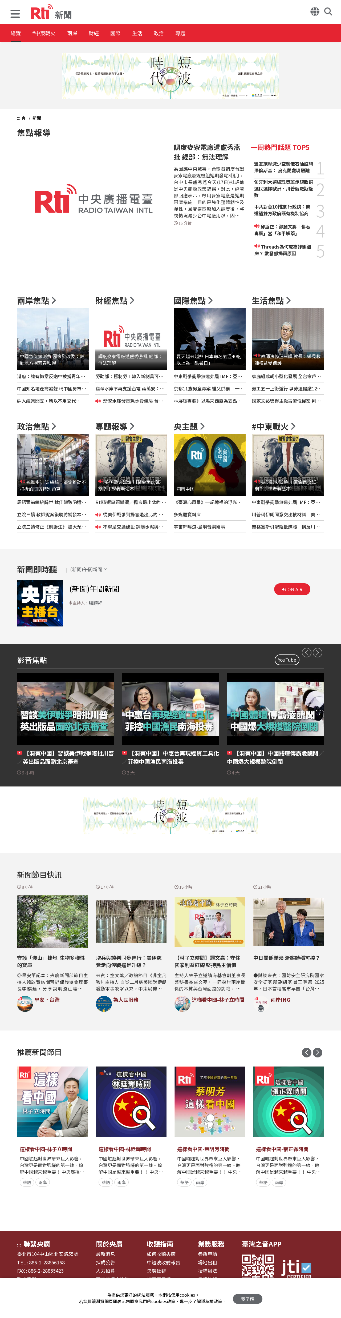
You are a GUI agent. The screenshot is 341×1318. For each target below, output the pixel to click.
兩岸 (77, 33)
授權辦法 (207, 1271)
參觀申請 (207, 1254)
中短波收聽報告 (163, 1262)
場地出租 (207, 1262)
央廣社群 (156, 1271)
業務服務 (211, 1243)
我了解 (247, 1298)
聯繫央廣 (36, 1243)
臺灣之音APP (262, 1243)
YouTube (287, 659)
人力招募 (105, 1271)
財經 (101, 33)
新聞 (36, 118)
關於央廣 (109, 1243)
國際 (125, 33)
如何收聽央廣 (161, 1254)
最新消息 (105, 1254)
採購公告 (105, 1262)
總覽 (16, 33)
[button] (15, 15)
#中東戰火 (47, 33)
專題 (197, 33)
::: (18, 118)
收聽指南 (160, 1243)
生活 (149, 33)
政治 (173, 33)
